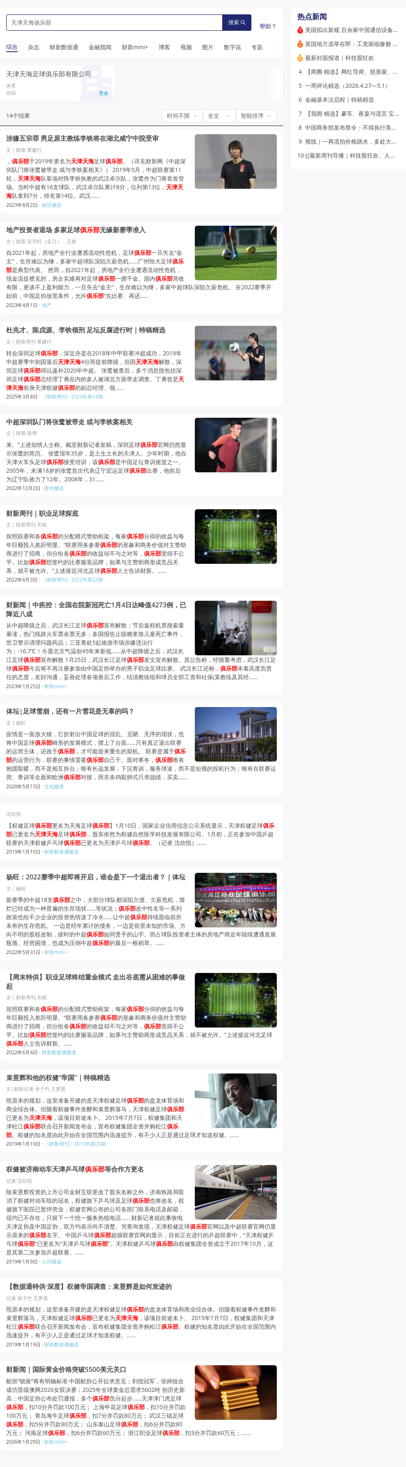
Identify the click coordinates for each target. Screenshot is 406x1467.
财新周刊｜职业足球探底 (42, 513)
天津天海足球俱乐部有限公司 (48, 73)
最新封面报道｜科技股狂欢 (339, 58)
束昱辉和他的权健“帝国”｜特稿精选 (58, 1077)
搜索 (237, 22)
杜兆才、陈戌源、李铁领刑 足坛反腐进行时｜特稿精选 (85, 330)
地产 (47, 305)
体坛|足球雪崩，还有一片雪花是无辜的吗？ (70, 711)
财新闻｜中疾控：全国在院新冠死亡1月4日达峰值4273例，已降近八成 (96, 609)
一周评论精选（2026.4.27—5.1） (348, 85)
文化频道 (54, 786)
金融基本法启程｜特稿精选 (339, 99)
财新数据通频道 (61, 851)
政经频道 (52, 204)
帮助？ (268, 26)
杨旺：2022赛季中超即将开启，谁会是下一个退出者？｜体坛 (95, 877)
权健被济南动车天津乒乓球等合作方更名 (75, 1169)
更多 (104, 92)
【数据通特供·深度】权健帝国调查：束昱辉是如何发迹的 (89, 1286)
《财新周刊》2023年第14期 (72, 396)
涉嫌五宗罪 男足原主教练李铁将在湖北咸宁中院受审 (82, 138)
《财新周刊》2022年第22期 (72, 579)
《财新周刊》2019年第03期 (74, 1143)
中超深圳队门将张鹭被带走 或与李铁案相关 (69, 422)
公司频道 (52, 1261)
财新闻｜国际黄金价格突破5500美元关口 (66, 1369)
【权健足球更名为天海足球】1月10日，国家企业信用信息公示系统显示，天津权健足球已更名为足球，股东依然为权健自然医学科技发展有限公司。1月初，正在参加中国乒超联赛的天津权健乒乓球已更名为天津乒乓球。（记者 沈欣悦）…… (140, 834)
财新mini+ (55, 686)
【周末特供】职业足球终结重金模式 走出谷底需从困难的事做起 (95, 982)
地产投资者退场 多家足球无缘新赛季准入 (76, 230)
